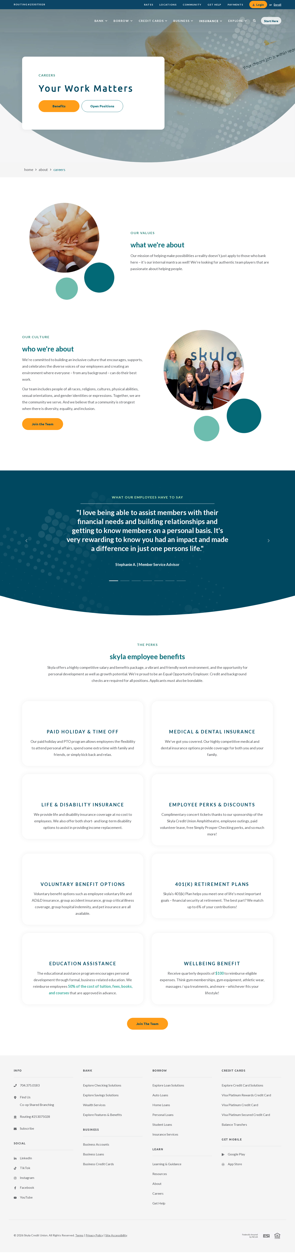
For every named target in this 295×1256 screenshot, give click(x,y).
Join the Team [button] (42, 424)
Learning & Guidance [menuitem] (166, 1164)
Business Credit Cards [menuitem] (98, 1164)
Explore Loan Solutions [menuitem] (168, 1085)
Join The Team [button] (147, 1023)
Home (28, 169)
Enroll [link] (277, 4)
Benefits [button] (59, 106)
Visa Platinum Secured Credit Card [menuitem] (246, 1115)
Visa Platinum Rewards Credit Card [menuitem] (246, 1095)
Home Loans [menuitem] (161, 1105)
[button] (271, 20)
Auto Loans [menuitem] (160, 1095)
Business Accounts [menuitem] (96, 1144)
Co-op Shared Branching (37, 1105)
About (43, 169)
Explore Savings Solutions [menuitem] (101, 1095)
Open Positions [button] (102, 106)
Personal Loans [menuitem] (163, 1115)
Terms (79, 1235)
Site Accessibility (116, 1235)
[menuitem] (148, 4)
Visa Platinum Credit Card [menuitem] (240, 1105)
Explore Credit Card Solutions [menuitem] (242, 1085)
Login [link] (260, 4)
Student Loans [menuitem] (162, 1124)
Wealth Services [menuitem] (94, 1105)
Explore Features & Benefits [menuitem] (102, 1115)
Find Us (25, 1097)
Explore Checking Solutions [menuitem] (102, 1085)
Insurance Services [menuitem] (165, 1134)
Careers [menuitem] (157, 1193)
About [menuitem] (156, 1183)
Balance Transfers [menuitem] (234, 1124)
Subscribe (27, 1128)
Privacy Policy (94, 1235)
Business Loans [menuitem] (93, 1154)
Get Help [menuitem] (158, 1203)
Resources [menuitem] (159, 1174)
